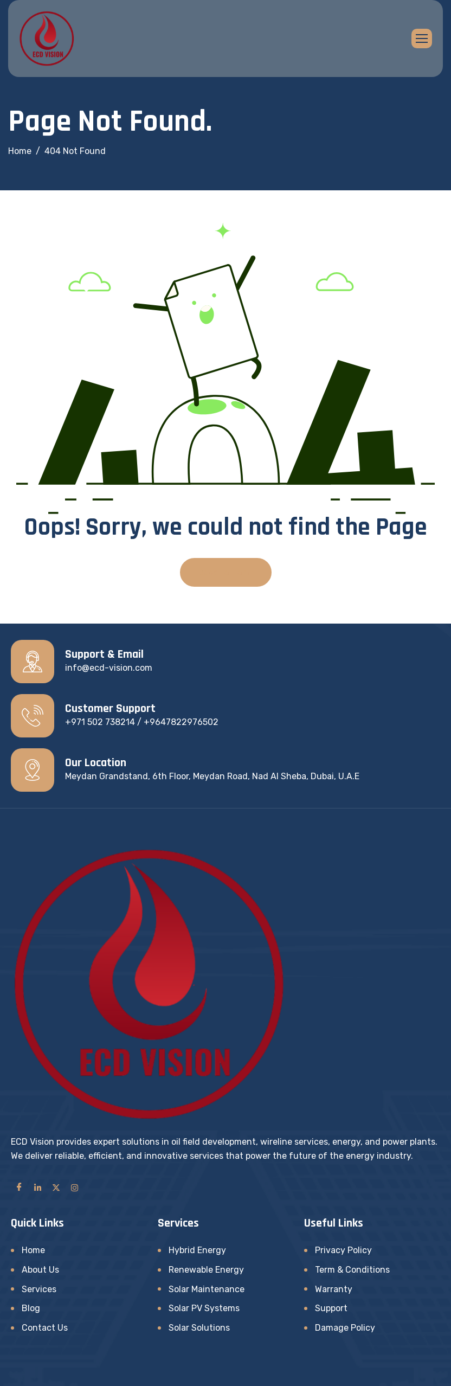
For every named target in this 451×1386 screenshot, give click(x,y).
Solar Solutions (199, 1328)
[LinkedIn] (37, 1187)
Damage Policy (345, 1328)
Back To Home (225, 572)
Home (33, 1250)
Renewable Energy (206, 1270)
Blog (31, 1308)
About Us (40, 1270)
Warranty (333, 1289)
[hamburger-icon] (421, 38)
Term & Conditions (352, 1270)
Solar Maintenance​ (206, 1289)
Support (331, 1308)
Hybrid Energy (197, 1250)
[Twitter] (56, 1187)
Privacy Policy (343, 1250)
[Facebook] (19, 1187)
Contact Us (45, 1328)
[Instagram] (74, 1187)
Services (39, 1289)
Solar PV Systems (204, 1308)
